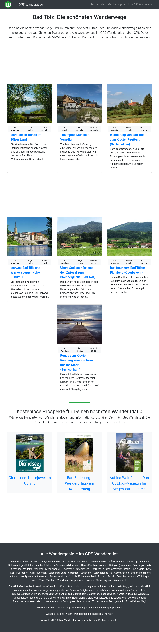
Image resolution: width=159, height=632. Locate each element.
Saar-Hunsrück (38, 572)
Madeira (27, 569)
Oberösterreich (114, 569)
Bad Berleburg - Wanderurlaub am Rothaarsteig (79, 483)
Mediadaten (77, 607)
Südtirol (71, 576)
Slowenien (17, 576)
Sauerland (85, 572)
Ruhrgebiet (22, 572)
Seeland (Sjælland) (141, 572)
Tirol (41, 580)
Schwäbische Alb (102, 572)
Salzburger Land (57, 572)
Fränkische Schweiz (54, 565)
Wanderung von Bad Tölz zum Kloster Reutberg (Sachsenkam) (127, 139)
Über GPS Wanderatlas (140, 4)
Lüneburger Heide (141, 565)
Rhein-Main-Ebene (142, 569)
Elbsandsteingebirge (127, 561)
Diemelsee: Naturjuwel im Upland (30, 481)
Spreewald (42, 576)
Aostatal (35, 561)
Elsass (143, 561)
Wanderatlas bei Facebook (88, 613)
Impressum (115, 607)
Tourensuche (98, 4)
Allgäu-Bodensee (19, 561)
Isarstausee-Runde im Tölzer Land (26, 137)
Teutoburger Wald (126, 576)
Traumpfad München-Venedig (75, 137)
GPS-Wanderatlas (31, 4)
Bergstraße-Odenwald (95, 561)
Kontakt (109, 613)
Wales (90, 580)
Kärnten (92, 565)
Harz (83, 565)
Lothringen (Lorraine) (118, 565)
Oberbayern (82, 569)
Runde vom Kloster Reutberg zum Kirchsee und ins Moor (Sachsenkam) (76, 362)
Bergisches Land (72, 561)
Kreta (102, 565)
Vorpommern (77, 580)
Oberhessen (97, 569)
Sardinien (73, 572)
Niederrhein (68, 569)
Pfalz (127, 569)
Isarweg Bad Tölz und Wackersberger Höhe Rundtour (25, 272)
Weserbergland (104, 580)
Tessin (111, 576)
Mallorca (38, 569)
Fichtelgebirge (16, 565)
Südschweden (57, 576)
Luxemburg (15, 569)
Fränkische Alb (33, 565)
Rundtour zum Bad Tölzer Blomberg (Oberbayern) (127, 270)
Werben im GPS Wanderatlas (52, 607)
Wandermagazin (117, 4)
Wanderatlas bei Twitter (59, 613)
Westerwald (120, 580)
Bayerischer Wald (51, 561)
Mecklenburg (52, 569)
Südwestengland (87, 576)
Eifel (111, 561)
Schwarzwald (121, 572)
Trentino (50, 580)
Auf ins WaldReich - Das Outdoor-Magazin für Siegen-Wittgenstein (129, 483)
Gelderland (73, 565)
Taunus (102, 576)
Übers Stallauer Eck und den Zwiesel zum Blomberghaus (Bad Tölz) (77, 272)
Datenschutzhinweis (96, 607)
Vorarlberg (63, 580)
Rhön (12, 572)
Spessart (29, 576)
